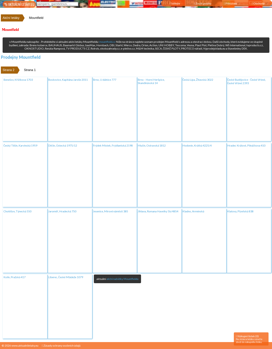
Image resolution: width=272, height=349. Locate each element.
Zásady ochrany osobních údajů (61, 345)
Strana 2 (8, 70)
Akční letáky (11, 18)
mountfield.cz (107, 41)
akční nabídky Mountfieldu (122, 278)
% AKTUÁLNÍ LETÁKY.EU (19, 4)
